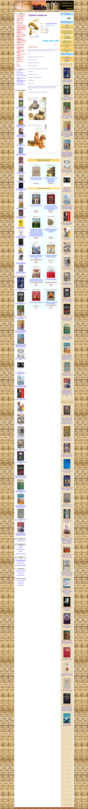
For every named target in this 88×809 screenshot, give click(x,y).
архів (18, 64)
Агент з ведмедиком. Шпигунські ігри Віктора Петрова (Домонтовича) (21, 135)
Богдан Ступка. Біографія (66, 609)
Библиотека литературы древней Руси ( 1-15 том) (67, 674)
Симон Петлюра (21, 585)
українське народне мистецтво (20, 57)
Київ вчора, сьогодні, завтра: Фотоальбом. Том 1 (67, 643)
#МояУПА (20, 424)
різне (18, 62)
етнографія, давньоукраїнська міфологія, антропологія (21, 39)
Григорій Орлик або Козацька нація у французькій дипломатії (51, 230)
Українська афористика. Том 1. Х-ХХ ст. (66, 489)
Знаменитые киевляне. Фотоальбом (20, 449)
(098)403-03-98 (67, 60)
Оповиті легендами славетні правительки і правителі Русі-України (21, 189)
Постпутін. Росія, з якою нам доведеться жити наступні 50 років (21, 477)
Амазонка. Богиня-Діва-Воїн (36, 302)
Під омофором (20, 199)
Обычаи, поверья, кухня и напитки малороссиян (67, 455)
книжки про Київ (20, 22)
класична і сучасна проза (21, 25)
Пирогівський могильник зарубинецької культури (36, 178)
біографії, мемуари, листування (20, 48)
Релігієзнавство (19, 61)
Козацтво (20, 551)
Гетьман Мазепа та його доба (21, 208)
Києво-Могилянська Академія (67, 627)
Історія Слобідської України (66, 521)
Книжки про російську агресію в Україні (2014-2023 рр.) (21, 560)
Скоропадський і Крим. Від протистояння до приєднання (21, 272)
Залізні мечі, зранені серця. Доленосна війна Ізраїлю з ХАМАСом (21, 217)
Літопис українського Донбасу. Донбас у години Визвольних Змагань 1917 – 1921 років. (21, 534)
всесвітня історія (20, 59)
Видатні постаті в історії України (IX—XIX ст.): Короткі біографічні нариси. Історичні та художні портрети (67, 540)
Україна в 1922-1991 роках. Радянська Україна (21, 81)
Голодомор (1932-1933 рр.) (20, 553)
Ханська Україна (20, 437)
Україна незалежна (20, 82)
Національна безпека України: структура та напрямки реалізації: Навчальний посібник (67, 708)
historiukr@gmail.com (67, 58)
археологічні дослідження (21, 34)
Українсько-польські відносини (20, 565)
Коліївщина (21, 412)
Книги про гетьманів (20, 563)
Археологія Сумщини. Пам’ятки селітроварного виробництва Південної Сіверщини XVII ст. (20, 346)
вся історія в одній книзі (21, 84)
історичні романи (20, 18)
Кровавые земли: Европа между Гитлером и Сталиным (36, 280)
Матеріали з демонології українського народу (21, 173)
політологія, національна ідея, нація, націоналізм (21, 27)
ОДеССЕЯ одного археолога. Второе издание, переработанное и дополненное (51, 179)
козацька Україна (20, 23)
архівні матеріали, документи (20, 32)
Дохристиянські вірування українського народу (51, 256)
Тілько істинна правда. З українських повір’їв (20, 463)
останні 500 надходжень (21, 540)
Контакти (50, 11)
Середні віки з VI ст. (20, 72)
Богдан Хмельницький (20, 580)
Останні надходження (39, 11)
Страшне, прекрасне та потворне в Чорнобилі (21, 228)
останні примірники (20, 16)
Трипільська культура (21, 549)
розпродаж (19, 55)
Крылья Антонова (67, 725)
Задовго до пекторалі (21, 163)
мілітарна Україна (20, 45)
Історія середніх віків (67, 690)
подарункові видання (21, 44)
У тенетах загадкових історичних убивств (20, 290)
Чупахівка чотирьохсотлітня (21, 181)
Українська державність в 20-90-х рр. (66, 471)
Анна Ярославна (21, 582)
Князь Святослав (21, 98)
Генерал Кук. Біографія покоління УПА (20, 400)
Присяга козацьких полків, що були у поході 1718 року (20, 318)
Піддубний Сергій (20, 573)
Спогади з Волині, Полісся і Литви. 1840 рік (21, 359)
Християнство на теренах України (21, 145)
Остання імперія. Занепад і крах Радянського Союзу (20, 373)
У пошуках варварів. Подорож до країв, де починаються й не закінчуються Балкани (20, 506)
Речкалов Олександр (20, 575)
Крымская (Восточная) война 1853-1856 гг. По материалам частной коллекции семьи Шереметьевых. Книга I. (67, 420)
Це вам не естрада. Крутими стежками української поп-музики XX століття (21, 126)
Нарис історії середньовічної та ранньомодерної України (21, 237)
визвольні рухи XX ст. (21, 49)
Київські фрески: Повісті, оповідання (21, 246)
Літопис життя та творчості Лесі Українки (67, 505)
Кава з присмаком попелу (36, 205)
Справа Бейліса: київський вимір (67, 439)
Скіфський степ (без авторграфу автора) (67, 556)
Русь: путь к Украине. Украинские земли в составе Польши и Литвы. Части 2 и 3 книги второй (51, 207)
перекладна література (21, 53)
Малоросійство (21, 253)
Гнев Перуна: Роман (67, 659)
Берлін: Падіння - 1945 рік (21, 116)
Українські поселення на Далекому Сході (21, 520)
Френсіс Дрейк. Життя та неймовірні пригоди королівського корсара (20, 386)
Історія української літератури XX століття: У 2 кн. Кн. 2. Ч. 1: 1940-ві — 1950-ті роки (67, 573)
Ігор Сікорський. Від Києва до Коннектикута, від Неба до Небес (36, 257)
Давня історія (19, 70)
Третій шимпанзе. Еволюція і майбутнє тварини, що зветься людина (20, 491)
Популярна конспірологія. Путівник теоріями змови (21, 303)
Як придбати (57, 11)
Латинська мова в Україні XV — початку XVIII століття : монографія (67, 592)
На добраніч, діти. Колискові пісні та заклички (51, 303)
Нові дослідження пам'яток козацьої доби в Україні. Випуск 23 (21, 154)
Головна (30, 11)
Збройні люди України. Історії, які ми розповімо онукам (21, 107)
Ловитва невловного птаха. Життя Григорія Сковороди (21, 263)
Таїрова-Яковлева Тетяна (20, 570)
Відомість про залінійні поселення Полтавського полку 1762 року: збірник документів (20, 331)
